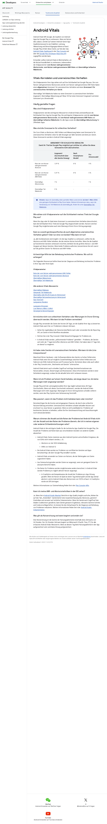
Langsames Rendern (40, 302)
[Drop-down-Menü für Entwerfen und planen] (54, 2)
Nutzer (37, 13)
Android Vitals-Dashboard (42, 51)
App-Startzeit (38, 300)
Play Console (61, 51)
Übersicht (5, 13)
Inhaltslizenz (87, 536)
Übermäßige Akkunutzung (42, 278)
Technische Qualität (79, 23)
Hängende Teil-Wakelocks (42, 293)
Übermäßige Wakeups (41, 290)
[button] (13, 26)
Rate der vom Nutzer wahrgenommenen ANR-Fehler (52, 273)
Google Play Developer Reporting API (52, 54)
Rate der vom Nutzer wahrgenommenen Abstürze (51, 276)
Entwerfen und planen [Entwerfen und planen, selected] (43, 2)
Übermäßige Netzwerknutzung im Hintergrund (49, 297)
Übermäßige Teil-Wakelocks (43, 281)
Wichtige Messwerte (22, 13)
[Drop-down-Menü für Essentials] (31, 2)
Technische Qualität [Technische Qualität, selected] (53, 13)
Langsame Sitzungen (40, 306)
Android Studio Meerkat (52, 496)
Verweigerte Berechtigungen (43, 311)
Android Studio (98, 2)
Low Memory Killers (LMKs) (43, 309)
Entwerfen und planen (54, 23)
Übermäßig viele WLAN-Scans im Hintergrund (49, 295)
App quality (7, 8)
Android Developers (39, 23)
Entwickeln (63, 2)
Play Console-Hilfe (82, 486)
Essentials (24, 2)
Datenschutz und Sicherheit (75, 13)
